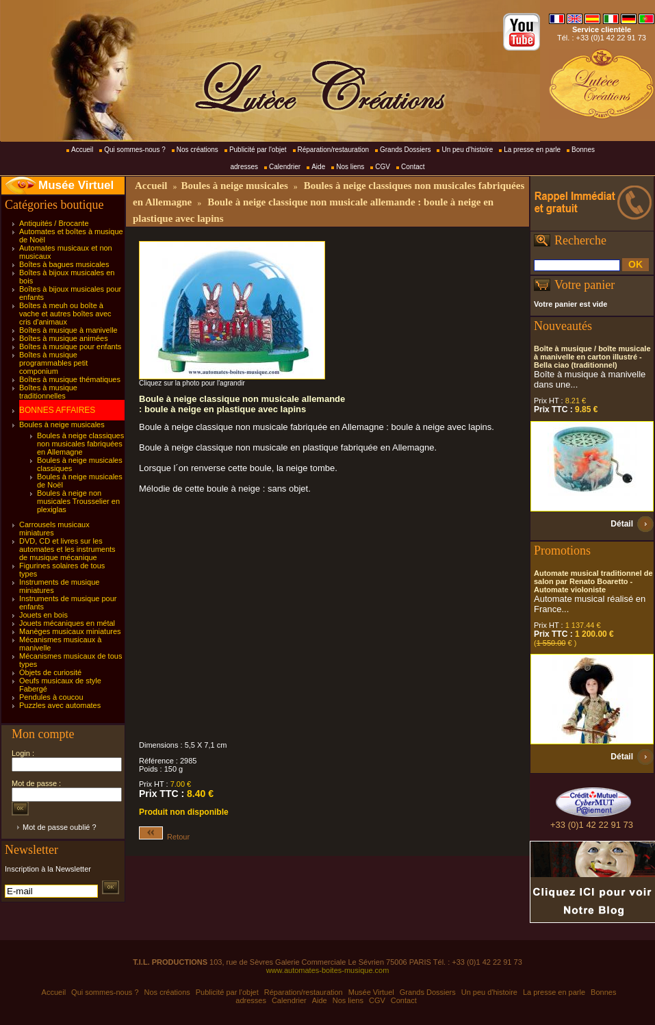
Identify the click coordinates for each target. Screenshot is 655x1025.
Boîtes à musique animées (63, 338)
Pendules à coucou (51, 697)
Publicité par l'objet (258, 149)
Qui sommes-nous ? (134, 149)
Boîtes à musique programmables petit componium (53, 363)
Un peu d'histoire (467, 149)
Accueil (82, 149)
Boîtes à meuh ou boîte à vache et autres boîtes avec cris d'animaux (65, 313)
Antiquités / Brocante (54, 223)
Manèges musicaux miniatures (70, 631)
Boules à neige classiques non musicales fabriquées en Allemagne (80, 443)
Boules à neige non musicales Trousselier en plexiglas (78, 501)
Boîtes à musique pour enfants (70, 346)
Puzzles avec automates (60, 705)
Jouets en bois (43, 615)
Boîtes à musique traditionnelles (48, 391)
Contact (412, 166)
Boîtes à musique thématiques (69, 379)
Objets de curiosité (50, 672)
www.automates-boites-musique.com (327, 970)
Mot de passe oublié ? (60, 827)
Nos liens (350, 166)
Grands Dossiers (405, 149)
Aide (318, 166)
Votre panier (584, 285)
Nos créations (197, 149)
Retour (164, 837)
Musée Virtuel (76, 185)
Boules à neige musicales (62, 424)
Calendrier (284, 166)
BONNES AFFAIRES (57, 410)
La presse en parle (532, 149)
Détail (622, 524)
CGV (382, 166)
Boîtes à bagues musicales (64, 264)
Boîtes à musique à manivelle (68, 330)
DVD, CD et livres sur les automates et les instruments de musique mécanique (67, 549)
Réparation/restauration (334, 149)
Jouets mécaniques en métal (67, 623)
